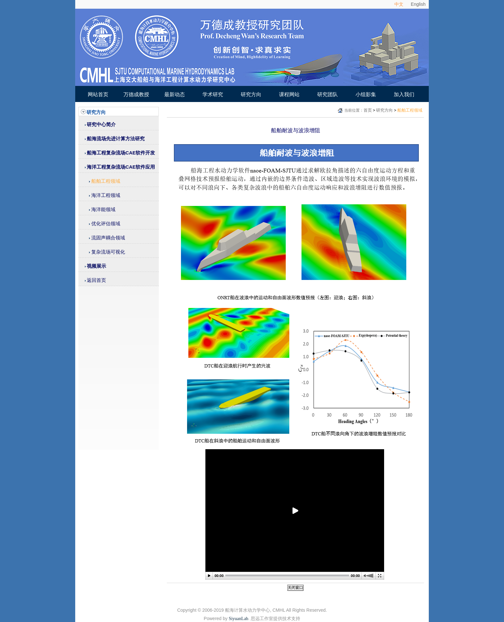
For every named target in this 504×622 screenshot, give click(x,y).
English (418, 4)
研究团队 (327, 94)
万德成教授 (136, 94)
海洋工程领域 (105, 195)
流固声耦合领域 (108, 237)
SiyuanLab (238, 618)
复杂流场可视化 (108, 252)
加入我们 (404, 94)
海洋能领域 (103, 209)
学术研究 (213, 94)
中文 (398, 4)
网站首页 (98, 94)
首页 (368, 110)
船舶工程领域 (105, 181)
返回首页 (96, 280)
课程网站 (289, 94)
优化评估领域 (105, 223)
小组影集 (366, 94)
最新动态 (174, 94)
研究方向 (251, 94)
